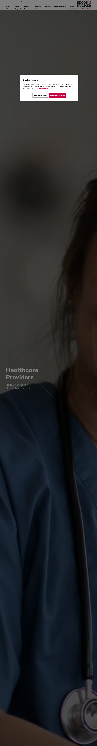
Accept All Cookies (57, 95)
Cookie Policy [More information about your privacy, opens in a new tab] (44, 88)
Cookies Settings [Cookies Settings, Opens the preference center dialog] (40, 95)
